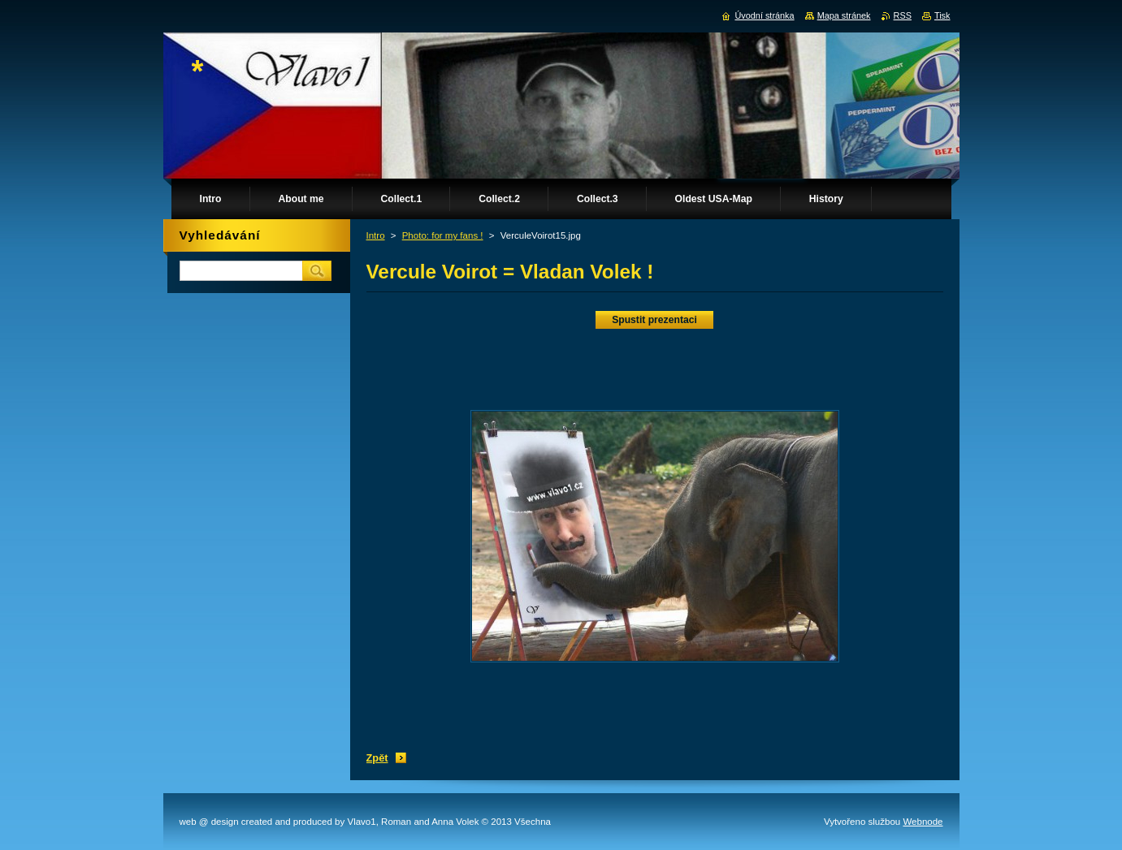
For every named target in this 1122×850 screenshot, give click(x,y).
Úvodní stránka (764, 15)
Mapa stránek (844, 15)
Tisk (942, 15)
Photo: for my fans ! (442, 235)
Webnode (922, 821)
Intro (375, 235)
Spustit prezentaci (654, 320)
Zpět (377, 758)
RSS (903, 15)
